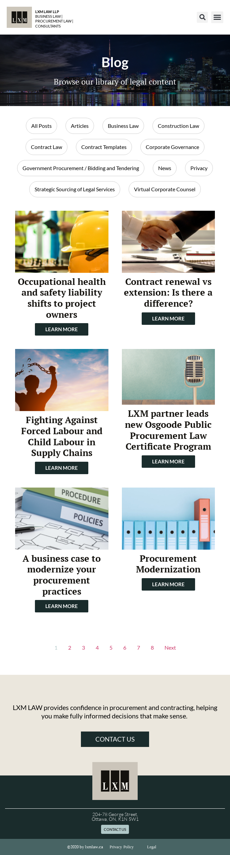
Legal (151, 847)
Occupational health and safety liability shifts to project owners (62, 297)
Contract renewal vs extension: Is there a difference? (168, 292)
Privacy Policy (122, 847)
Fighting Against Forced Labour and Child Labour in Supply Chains (61, 436)
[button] (202, 17)
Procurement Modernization (168, 563)
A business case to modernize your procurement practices (61, 574)
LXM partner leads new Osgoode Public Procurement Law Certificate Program (168, 429)
